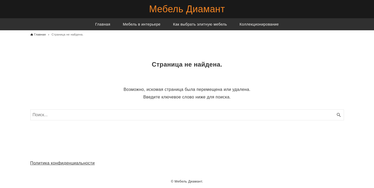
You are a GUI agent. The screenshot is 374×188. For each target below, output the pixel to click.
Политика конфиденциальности (62, 163)
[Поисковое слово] (187, 114)
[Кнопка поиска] (338, 114)
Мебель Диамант (187, 9)
